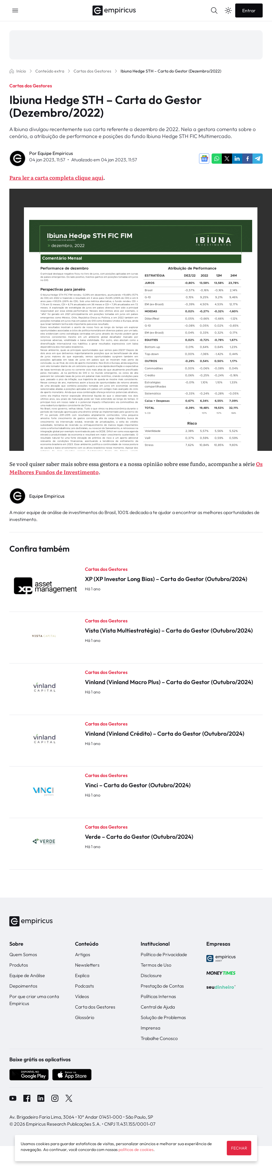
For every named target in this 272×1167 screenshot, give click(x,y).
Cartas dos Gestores (30, 86)
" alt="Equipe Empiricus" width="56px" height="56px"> (18, 496)
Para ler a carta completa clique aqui (56, 177)
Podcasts (84, 986)
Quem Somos (23, 954)
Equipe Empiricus (55, 153)
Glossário (84, 1017)
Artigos (82, 954)
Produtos (18, 965)
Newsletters (87, 965)
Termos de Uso (156, 965)
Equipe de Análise (27, 975)
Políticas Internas (158, 996)
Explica (82, 975)
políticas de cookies (136, 1149)
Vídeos (82, 996)
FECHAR (239, 1148)
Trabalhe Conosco (159, 1038)
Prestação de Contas (162, 986)
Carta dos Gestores (95, 1007)
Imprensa (150, 1028)
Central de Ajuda (158, 1007)
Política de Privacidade (164, 954)
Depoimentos (23, 986)
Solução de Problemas (163, 1017)
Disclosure (151, 975)
